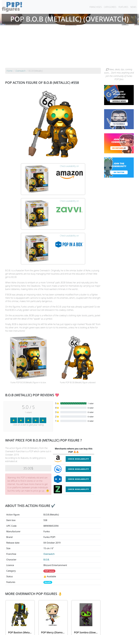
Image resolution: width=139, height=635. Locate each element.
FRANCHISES (95, 7)
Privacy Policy (103, 631)
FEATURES (123, 7)
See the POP (20, 590)
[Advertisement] (69, 47)
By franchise (67, 625)
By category (95, 625)
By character (81, 625)
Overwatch (49, 495)
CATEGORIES (110, 7)
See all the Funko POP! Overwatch (53, 603)
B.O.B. (46, 501)
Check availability (78, 400)
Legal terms (89, 631)
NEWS (133, 7)
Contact (78, 631)
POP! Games (49, 512)
